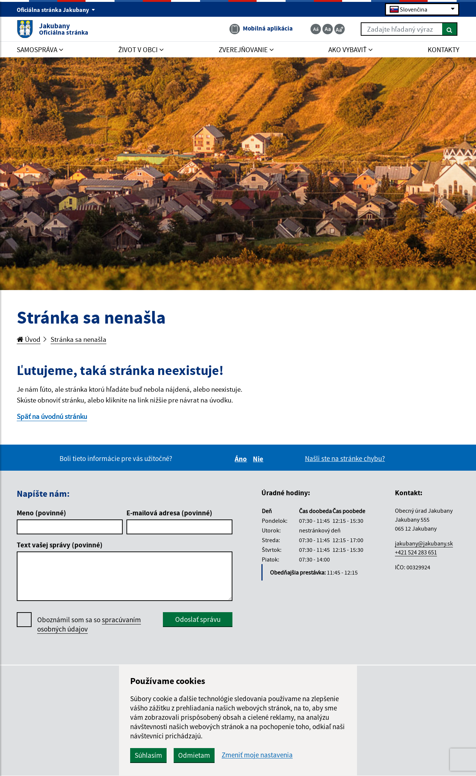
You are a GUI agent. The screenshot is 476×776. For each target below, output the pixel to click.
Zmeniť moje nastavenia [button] (257, 754)
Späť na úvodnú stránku (52, 416)
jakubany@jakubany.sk (424, 543)
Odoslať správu (198, 619)
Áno (242, 458)
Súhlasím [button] (148, 755)
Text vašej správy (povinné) (60, 544)
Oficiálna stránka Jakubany (56, 9)
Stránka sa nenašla (78, 339)
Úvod (29, 339)
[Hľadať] (449, 29)
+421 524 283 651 (416, 552)
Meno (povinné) (41, 512)
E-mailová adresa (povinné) (169, 512)
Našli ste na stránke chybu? (345, 458)
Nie (259, 458)
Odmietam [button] (194, 755)
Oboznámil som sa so (89, 624)
